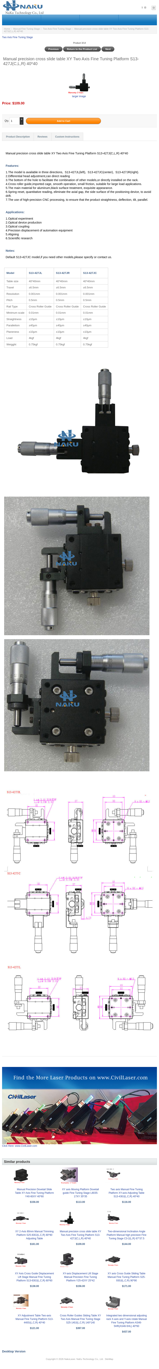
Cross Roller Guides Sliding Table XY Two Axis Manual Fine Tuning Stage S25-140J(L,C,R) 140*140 (80, 1319)
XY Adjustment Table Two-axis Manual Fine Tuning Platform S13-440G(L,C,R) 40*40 (34, 1319)
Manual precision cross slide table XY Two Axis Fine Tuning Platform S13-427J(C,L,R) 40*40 (80, 1235)
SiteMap (109, 1359)
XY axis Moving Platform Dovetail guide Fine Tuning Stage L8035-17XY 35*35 (80, 1193)
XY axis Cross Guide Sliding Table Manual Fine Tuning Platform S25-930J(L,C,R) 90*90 (126, 1277)
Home (7, 29)
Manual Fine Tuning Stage (26, 29)
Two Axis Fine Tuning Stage (57, 29)
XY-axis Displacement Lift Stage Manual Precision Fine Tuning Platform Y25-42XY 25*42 (80, 1277)
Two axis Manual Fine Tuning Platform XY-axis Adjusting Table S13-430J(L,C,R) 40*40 (126, 1193)
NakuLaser (69, 1359)
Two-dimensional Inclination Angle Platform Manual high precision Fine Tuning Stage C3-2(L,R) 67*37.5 (126, 1235)
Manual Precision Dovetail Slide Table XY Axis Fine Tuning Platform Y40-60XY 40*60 (34, 1193)
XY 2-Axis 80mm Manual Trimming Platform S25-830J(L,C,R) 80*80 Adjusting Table (34, 1235)
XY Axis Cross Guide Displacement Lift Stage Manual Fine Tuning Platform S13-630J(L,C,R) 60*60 (34, 1277)
